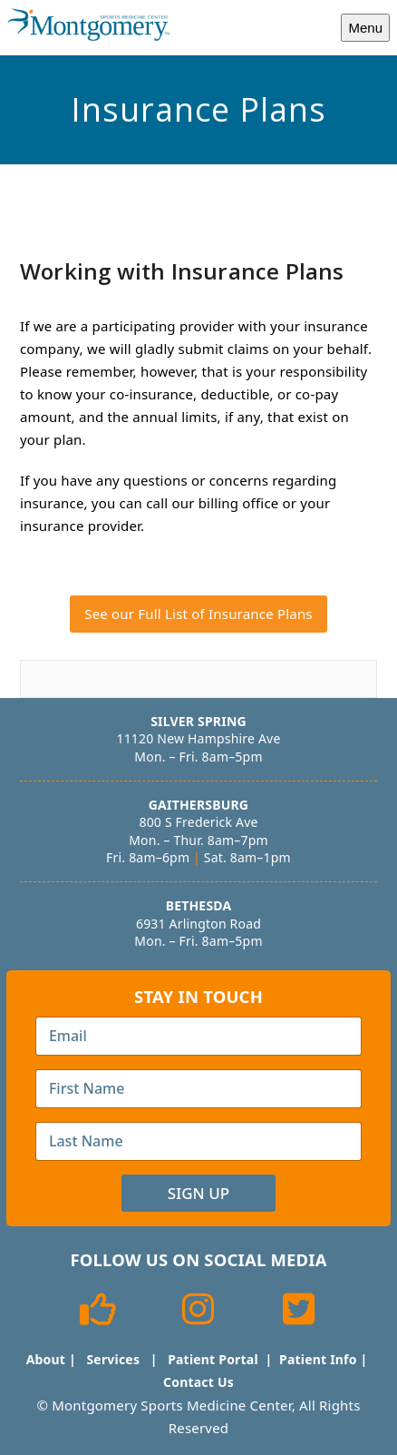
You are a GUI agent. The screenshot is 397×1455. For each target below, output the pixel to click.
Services (113, 1359)
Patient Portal (213, 1359)
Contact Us (198, 1382)
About (45, 1359)
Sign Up (198, 1193)
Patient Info (318, 1359)
